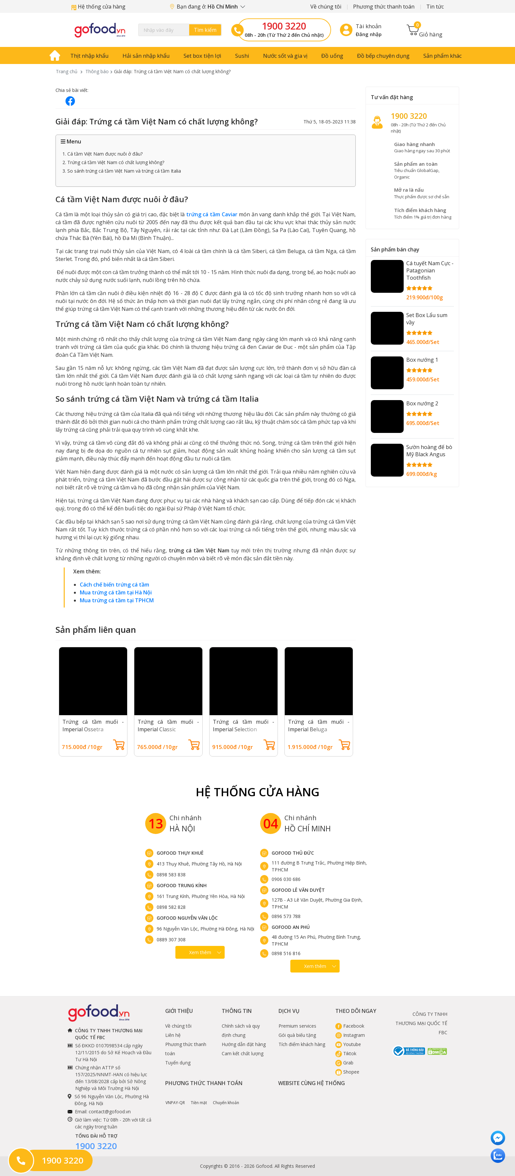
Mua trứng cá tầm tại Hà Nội (116, 592)
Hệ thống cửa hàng (98, 6)
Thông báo (97, 71)
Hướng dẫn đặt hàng (244, 1044)
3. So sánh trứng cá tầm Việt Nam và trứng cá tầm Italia (121, 171)
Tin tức (435, 6)
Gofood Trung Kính (182, 885)
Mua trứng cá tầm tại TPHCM (117, 600)
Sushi (242, 55)
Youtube (348, 1044)
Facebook (349, 1026)
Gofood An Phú (291, 927)
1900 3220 (284, 26)
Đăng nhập (369, 34)
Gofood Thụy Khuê (180, 853)
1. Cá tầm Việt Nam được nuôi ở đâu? (102, 154)
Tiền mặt (199, 1097)
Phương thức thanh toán (383, 6)
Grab (344, 1062)
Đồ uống (332, 55)
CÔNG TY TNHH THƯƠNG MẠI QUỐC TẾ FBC (421, 1023)
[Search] (180, 30)
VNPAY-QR (175, 1097)
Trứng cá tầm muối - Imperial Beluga (318, 725)
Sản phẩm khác (442, 55)
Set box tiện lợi (202, 55)
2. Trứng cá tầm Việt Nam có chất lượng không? (113, 162)
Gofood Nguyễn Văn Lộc (187, 918)
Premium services (297, 1026)
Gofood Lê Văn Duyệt (298, 890)
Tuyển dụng (177, 1062)
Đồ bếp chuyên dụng (383, 55)
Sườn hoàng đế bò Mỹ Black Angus (429, 450)
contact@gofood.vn (110, 1111)
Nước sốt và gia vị (285, 55)
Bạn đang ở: (207, 6)
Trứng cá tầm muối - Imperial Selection (243, 725)
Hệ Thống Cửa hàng (258, 792)
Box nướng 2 (422, 403)
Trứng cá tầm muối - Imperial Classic (168, 725)
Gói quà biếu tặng (297, 1035)
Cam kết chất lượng (242, 1053)
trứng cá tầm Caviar (211, 214)
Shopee (347, 1072)
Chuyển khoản (226, 1097)
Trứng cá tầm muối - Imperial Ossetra (93, 725)
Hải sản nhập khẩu (146, 55)
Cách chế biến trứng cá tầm (114, 584)
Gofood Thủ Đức (293, 853)
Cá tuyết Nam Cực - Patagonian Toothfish (430, 270)
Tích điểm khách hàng (302, 1044)
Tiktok (345, 1053)
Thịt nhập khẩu (89, 55)
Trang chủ (67, 71)
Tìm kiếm (205, 29)
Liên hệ (173, 1035)
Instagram (350, 1035)
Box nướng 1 (422, 359)
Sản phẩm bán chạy (395, 249)
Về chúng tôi (325, 6)
